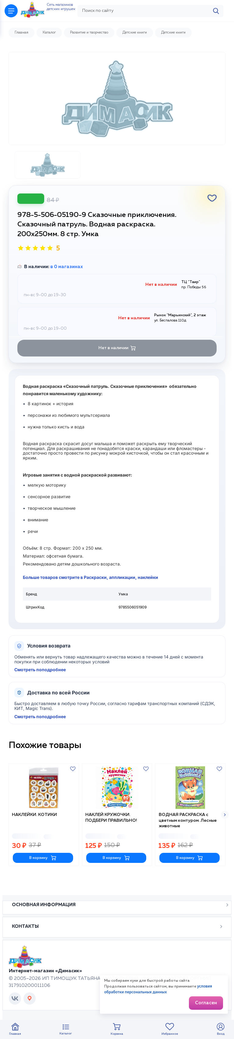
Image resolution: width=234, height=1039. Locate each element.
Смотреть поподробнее (40, 684)
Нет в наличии (117, 363)
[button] (225, 829)
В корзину (42, 871)
